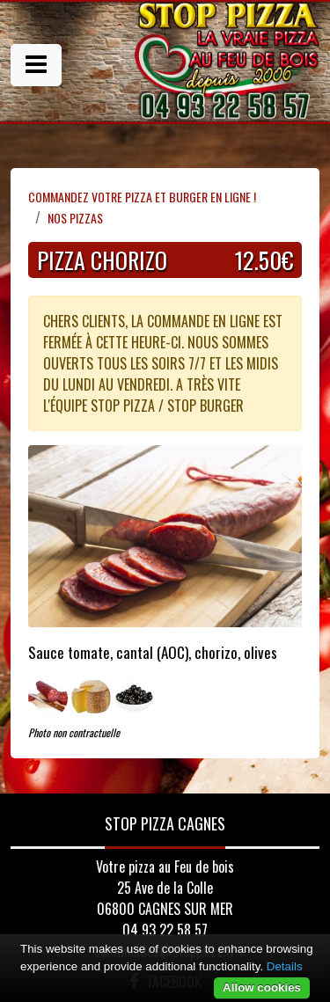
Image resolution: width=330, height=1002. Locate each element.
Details (285, 966)
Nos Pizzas (75, 217)
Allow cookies (262, 987)
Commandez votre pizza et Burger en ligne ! (142, 196)
